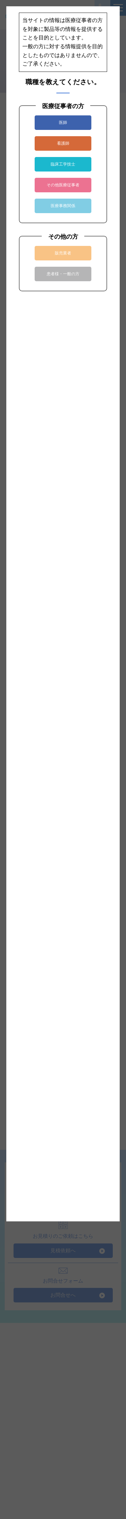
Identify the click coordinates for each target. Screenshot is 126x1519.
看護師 (63, 143)
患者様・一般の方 (63, 273)
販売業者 (63, 253)
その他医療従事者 (63, 185)
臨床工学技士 (63, 164)
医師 (63, 122)
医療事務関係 (63, 205)
